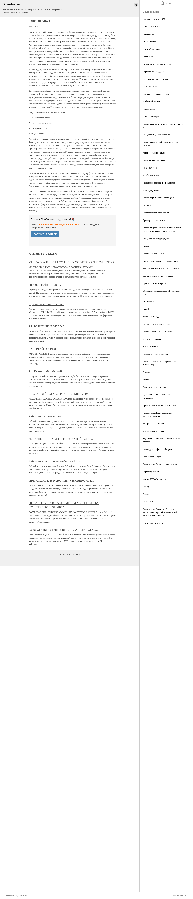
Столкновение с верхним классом (158, 276)
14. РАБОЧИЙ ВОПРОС (46, 326)
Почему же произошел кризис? (157, 64)
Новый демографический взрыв (157, 449)
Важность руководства (153, 523)
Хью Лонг (147, 309)
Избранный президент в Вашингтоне (159, 183)
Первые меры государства (154, 71)
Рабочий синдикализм (45, 416)
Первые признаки (151, 472)
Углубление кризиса (152, 175)
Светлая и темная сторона (154, 387)
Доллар (146, 494)
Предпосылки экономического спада (159, 405)
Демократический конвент (155, 160)
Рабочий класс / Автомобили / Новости (58, 461)
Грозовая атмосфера (152, 86)
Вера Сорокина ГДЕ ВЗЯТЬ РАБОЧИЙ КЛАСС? (64, 529)
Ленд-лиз (147, 372)
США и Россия (149, 41)
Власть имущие (150, 109)
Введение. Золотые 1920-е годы (157, 19)
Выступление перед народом (156, 238)
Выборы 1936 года (151, 316)
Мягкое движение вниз (153, 431)
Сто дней (147, 205)
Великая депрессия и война (155, 354)
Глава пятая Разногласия (154, 253)
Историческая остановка (154, 423)
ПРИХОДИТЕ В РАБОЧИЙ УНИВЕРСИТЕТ (61, 480)
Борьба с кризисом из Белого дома (158, 198)
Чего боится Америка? (153, 457)
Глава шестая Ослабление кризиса (158, 331)
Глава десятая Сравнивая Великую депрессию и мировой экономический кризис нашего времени (160, 512)
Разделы (77, 554)
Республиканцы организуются (156, 134)
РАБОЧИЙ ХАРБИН (44, 349)
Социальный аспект (152, 26)
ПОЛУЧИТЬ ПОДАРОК (45, 234)
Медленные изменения (153, 339)
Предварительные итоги (154, 220)
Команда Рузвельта (151, 190)
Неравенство (148, 34)
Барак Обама (148, 502)
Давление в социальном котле (156, 94)
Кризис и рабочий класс (154, 153)
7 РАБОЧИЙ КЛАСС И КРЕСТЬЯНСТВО (59, 394)
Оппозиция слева (150, 301)
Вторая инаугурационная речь (156, 324)
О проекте (65, 554)
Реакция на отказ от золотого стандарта (161, 268)
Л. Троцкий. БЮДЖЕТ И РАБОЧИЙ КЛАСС (61, 438)
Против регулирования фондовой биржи (161, 261)
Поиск (165, 3)
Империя (147, 380)
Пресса (146, 246)
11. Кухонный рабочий (45, 371)
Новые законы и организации (156, 213)
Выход (146, 487)
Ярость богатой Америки (154, 283)
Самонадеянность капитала (155, 79)
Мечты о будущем (151, 346)
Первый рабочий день (45, 284)
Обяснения (148, 56)
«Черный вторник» (151, 49)
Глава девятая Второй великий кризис (160, 464)
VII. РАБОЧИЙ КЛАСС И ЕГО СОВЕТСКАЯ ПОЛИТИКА (72, 262)
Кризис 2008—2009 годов (154, 479)
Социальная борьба (151, 116)
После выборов (150, 168)
